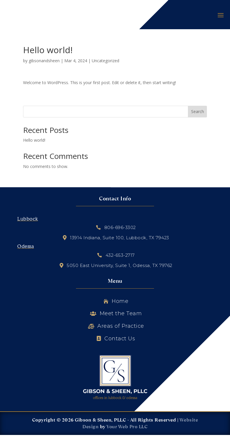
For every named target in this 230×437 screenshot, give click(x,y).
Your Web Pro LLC (127, 429)
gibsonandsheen (44, 62)
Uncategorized (105, 62)
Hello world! (34, 142)
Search (197, 114)
